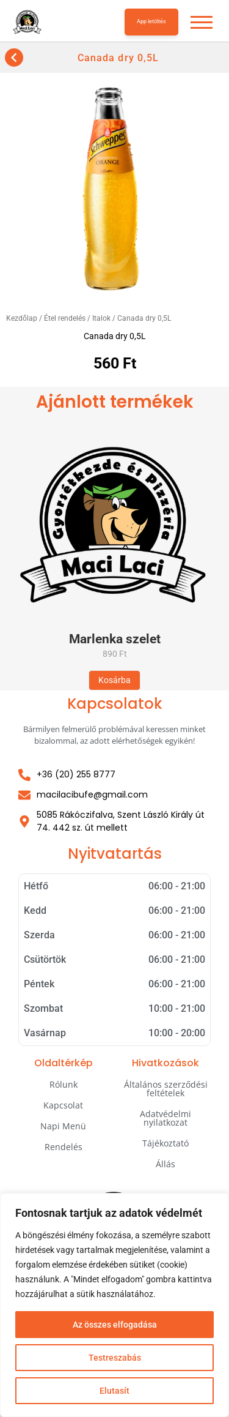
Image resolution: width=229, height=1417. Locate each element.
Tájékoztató (165, 1143)
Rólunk (63, 1084)
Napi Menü (63, 1126)
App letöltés (151, 21)
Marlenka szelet (115, 639)
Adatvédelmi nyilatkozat (165, 1118)
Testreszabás (115, 1358)
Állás (165, 1164)
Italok (101, 318)
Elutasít (114, 1391)
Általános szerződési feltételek (166, 1089)
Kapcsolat (63, 1105)
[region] (114, 1305)
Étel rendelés (64, 318)
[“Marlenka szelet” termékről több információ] (114, 680)
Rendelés (63, 1147)
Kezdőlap (21, 318)
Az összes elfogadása (115, 1324)
